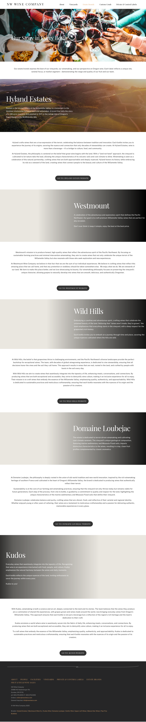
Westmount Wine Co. (35, 711)
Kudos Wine (47, 711)
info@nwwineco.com (30, 701)
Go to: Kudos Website (73, 653)
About (61, 4)
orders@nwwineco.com (24, 698)
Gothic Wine (70, 711)
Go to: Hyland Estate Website (73, 178)
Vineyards (73, 4)
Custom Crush (105, 4)
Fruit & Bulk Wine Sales (23, 683)
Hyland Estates (22, 711)
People (24, 680)
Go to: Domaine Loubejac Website (73, 524)
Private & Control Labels (126, 4)
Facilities (36, 680)
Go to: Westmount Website (73, 288)
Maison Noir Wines (93, 711)
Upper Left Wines (80, 711)
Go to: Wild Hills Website (73, 401)
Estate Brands (88, 4)
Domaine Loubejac (58, 711)
